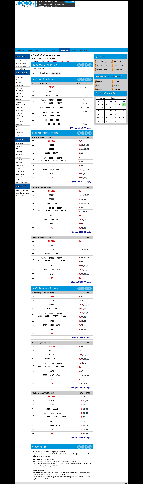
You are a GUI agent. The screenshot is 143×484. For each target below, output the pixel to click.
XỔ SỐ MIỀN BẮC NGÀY (41, 72)
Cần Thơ (53, 4)
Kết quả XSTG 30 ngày (81, 275)
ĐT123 (44, 2)
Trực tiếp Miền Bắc (22, 183)
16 (102, 104)
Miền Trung (19, 136)
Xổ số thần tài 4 (21, 62)
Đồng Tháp (19, 103)
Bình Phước (20, 84)
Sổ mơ (74, 43)
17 (106, 104)
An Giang (19, 75)
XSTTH (75, 54)
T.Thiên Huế (35, 386)
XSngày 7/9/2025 (49, 51)
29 (98, 110)
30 (102, 110)
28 (123, 107)
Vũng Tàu (19, 128)
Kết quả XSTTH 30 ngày (80, 430)
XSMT (40, 6)
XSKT (68, 54)
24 (106, 107)
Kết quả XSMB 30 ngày (80, 121)
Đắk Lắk (18, 142)
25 (111, 107)
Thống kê (54, 43)
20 (119, 104)
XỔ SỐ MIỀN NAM (39, 126)
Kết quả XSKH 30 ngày (81, 330)
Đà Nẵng (45, 6)
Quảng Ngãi (20, 167)
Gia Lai (18, 150)
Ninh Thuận (19, 158)
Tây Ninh (19, 120)
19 (115, 104)
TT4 (56, 2)
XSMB (40, 2)
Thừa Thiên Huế (21, 175)
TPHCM (18, 72)
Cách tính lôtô (118, 62)
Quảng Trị (19, 172)
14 (123, 100)
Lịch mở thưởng (101, 54)
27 (119, 107)
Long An (18, 111)
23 (102, 107)
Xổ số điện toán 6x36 (23, 59)
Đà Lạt (34, 180)
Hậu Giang (19, 106)
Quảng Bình (20, 164)
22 (98, 107)
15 (98, 104)
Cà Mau (18, 92)
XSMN (40, 4)
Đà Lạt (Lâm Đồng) (22, 97)
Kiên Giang (19, 108)
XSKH (61, 54)
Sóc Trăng (60, 4)
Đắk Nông (19, 147)
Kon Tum (19, 155)
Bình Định (19, 139)
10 (106, 100)
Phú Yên (19, 161)
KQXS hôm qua (70, 1)
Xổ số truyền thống (22, 53)
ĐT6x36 (51, 2)
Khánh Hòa (53, 6)
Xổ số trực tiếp (33, 43)
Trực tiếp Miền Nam (22, 186)
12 (115, 100)
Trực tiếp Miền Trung (22, 188)
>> (109, 91)
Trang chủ (20, 43)
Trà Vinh (18, 122)
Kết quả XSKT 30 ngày (81, 380)
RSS (125, 476)
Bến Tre (18, 86)
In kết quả (83, 43)
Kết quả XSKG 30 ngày (80, 175)
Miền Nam (19, 70)
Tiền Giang (19, 117)
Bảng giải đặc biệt (102, 62)
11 (111, 100)
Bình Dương (20, 78)
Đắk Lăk (99, 82)
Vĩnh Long (19, 125)
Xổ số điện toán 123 (22, 56)
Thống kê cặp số (118, 54)
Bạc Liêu (19, 81)
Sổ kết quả (64, 43)
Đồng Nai (45, 4)
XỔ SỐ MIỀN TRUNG (39, 281)
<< (97, 91)
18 (111, 104)
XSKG (42, 54)
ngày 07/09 (42, 130)
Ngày (40, 51)
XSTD (34, 76)
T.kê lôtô (44, 43)
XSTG (55, 54)
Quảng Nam (20, 169)
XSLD (48, 54)
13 (119, 100)
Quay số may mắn (102, 58)
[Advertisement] (71, 24)
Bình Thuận (19, 89)
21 (123, 104)
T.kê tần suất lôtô (118, 58)
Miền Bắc (99, 74)
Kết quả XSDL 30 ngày (81, 225)
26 (115, 107)
